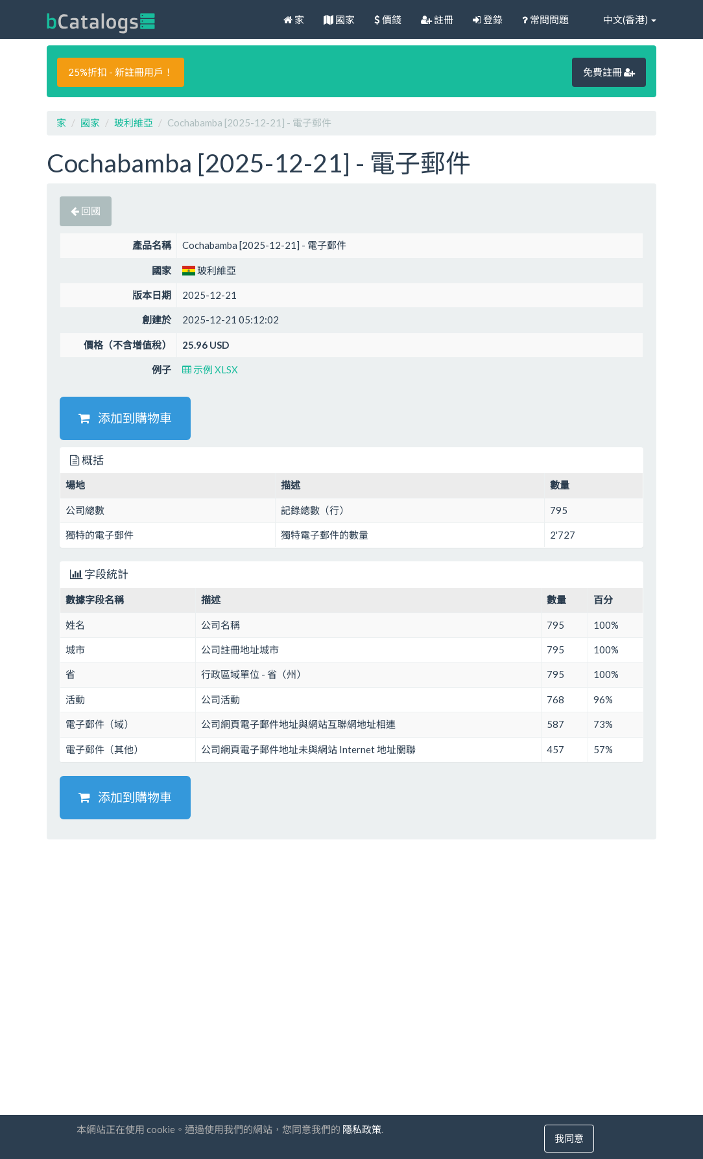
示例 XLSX (210, 369)
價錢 (387, 19)
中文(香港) (622, 19)
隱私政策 (361, 1129)
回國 (86, 211)
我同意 (569, 1138)
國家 (339, 19)
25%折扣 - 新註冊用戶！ (120, 72)
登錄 (488, 19)
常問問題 (545, 19)
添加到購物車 (125, 417)
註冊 (437, 19)
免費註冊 (609, 72)
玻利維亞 (133, 122)
